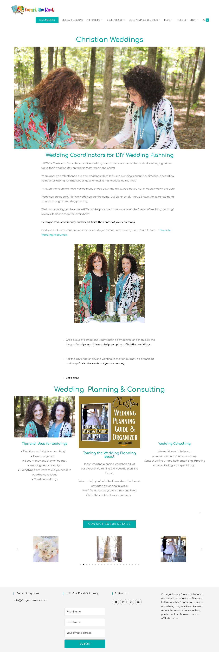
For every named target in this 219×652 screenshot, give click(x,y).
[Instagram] (123, 602)
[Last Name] (85, 622)
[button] (17, 549)
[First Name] (85, 612)
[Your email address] (85, 633)
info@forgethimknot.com (30, 600)
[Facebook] (116, 602)
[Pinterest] (131, 602)
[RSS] (138, 602)
